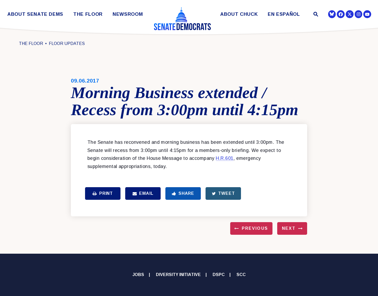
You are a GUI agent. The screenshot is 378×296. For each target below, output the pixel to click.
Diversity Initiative (178, 274)
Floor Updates (67, 43)
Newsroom (128, 14)
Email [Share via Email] (143, 193)
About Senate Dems (35, 14)
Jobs (138, 274)
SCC (241, 274)
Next (289, 228)
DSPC (219, 274)
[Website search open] (315, 15)
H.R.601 (224, 158)
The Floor (88, 14)
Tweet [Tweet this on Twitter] (223, 193)
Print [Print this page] (103, 193)
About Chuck (239, 14)
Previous (255, 228)
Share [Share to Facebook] (183, 193)
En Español (284, 14)
